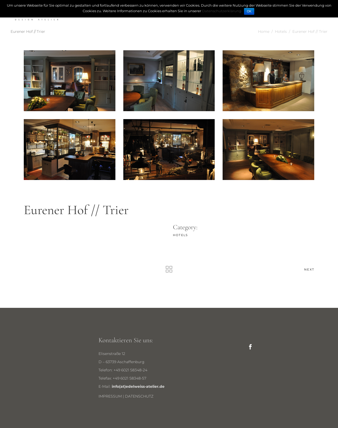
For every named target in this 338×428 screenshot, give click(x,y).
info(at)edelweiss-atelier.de (138, 386)
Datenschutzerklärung (221, 11)
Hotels (281, 31)
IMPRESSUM (110, 396)
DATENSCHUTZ (139, 396)
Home (263, 31)
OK (249, 11)
